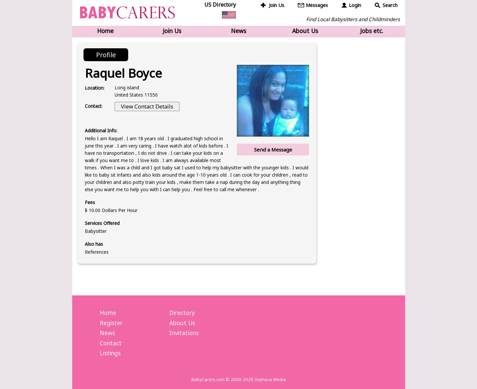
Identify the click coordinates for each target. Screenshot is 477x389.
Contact (111, 343)
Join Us (276, 5)
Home (105, 31)
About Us (305, 31)
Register (111, 323)
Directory (182, 313)
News (238, 31)
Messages (317, 5)
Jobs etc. (371, 31)
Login (355, 5)
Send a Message (273, 149)
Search (390, 5)
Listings (110, 353)
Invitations (184, 333)
